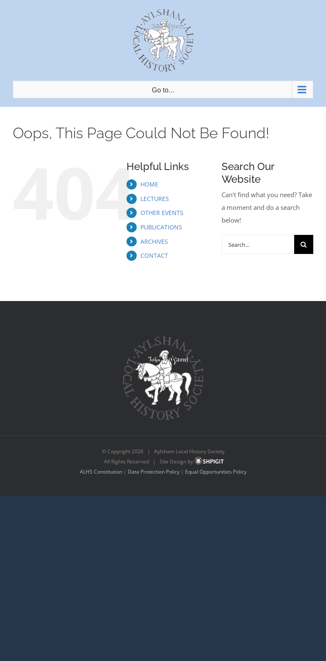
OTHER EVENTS (162, 213)
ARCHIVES (154, 241)
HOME (149, 184)
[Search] (303, 244)
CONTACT (154, 255)
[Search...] (258, 244)
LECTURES (155, 199)
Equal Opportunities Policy (216, 471)
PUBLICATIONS (161, 227)
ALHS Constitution (101, 471)
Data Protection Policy (154, 471)
